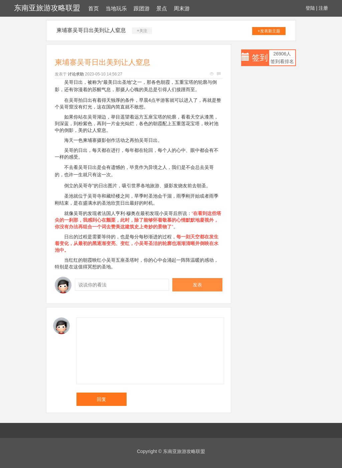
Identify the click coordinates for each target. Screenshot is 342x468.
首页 (93, 8)
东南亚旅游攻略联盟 (47, 8)
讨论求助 (76, 74)
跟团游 (142, 8)
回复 (101, 399)
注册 (323, 8)
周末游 (182, 8)
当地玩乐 (116, 8)
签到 (260, 57)
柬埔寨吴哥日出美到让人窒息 (91, 30)
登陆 (310, 8)
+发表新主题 (269, 31)
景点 (161, 8)
